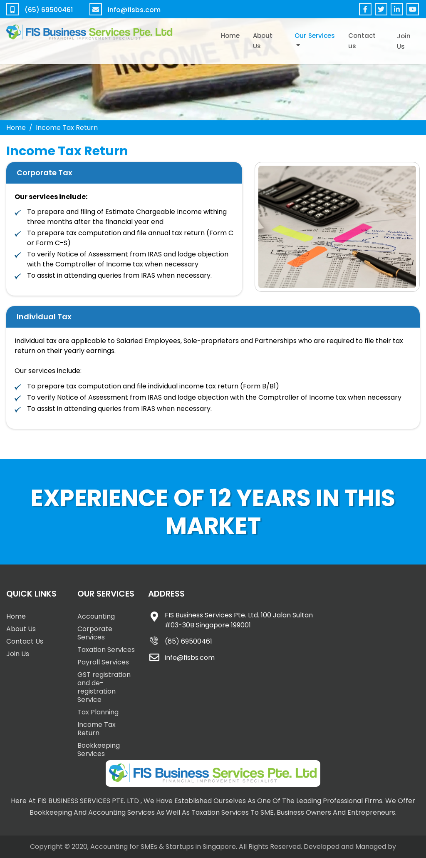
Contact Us (24, 641)
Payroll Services (103, 662)
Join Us (404, 41)
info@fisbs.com (134, 10)
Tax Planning (98, 712)
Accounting (96, 616)
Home (230, 35)
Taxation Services (106, 649)
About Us (262, 40)
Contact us (362, 40)
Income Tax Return (96, 729)
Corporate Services (94, 633)
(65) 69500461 (49, 10)
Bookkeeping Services (98, 750)
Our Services (315, 35)
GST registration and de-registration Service (104, 687)
